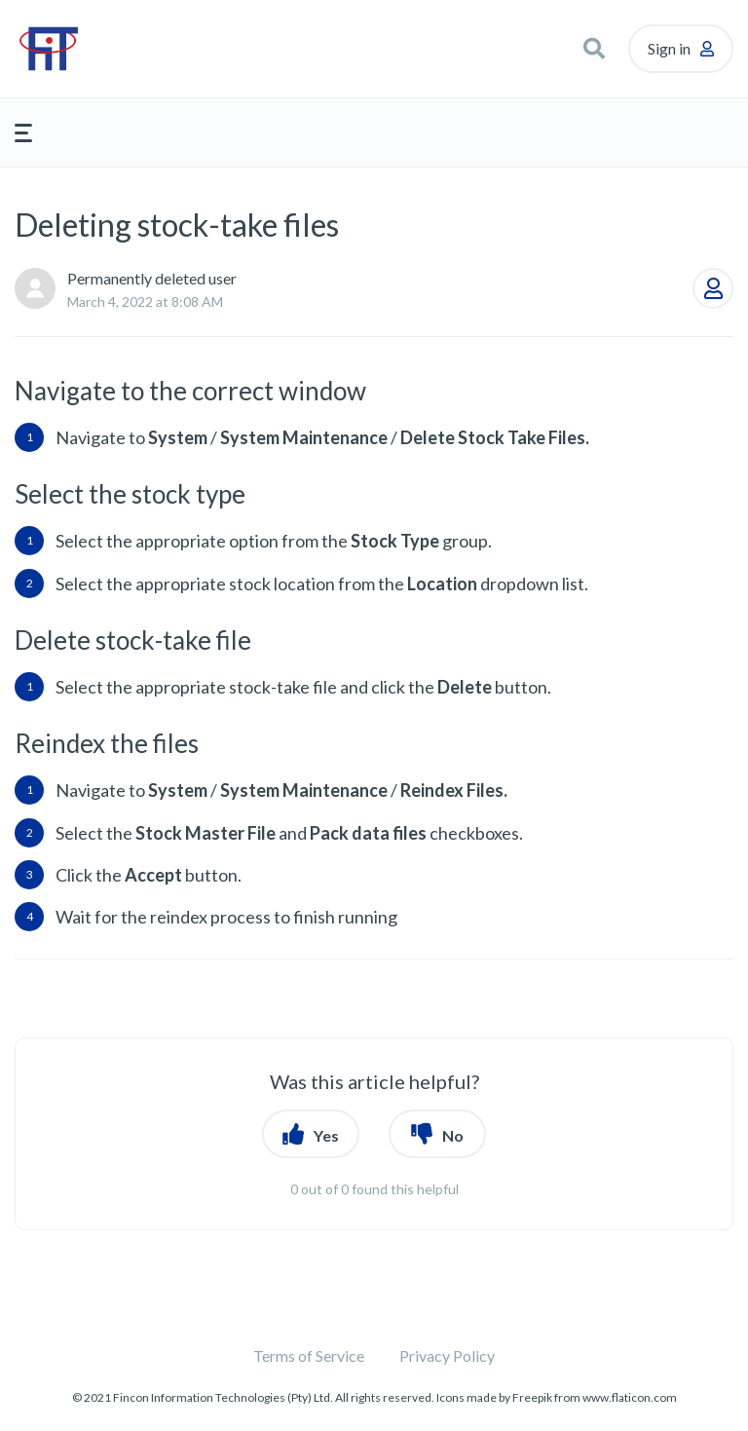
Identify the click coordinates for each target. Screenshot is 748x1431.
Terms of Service (308, 1355)
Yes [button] (326, 1135)
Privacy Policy (447, 1355)
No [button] (453, 1135)
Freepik (532, 1397)
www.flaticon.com (629, 1397)
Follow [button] (712, 288)
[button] (594, 48)
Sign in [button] (669, 48)
